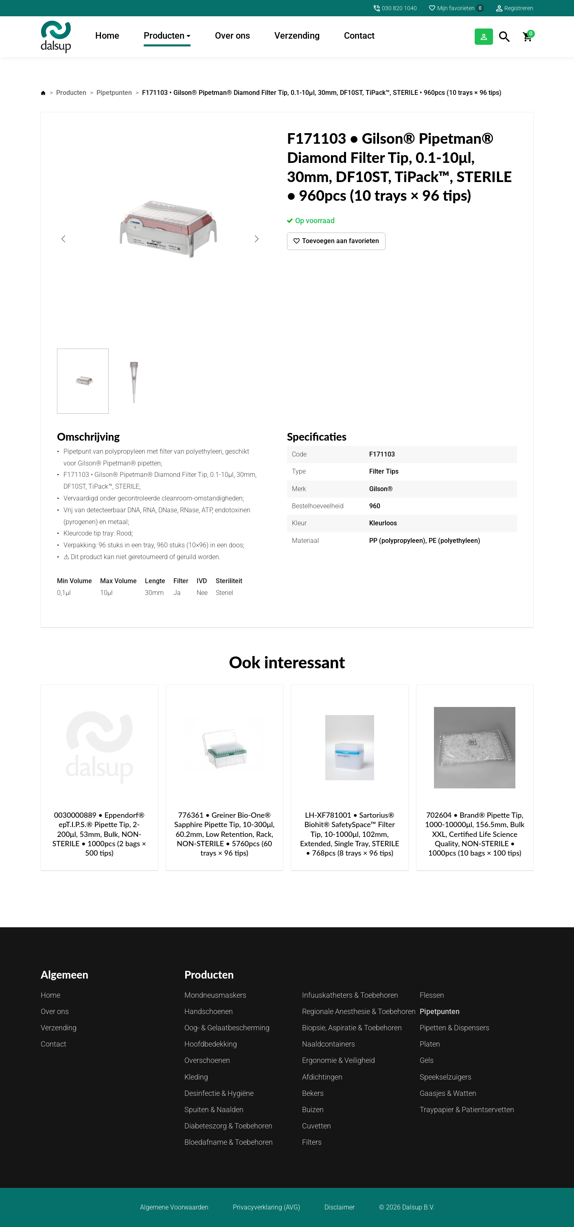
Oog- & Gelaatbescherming (226, 1027)
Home (107, 36)
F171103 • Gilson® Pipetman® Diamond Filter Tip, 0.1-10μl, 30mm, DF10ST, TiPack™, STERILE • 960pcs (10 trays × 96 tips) (322, 93)
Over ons (232, 36)
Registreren (518, 8)
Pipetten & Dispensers (454, 1027)
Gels (427, 1060)
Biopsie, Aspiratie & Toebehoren (352, 1027)
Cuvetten (316, 1126)
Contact (359, 36)
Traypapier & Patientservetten (467, 1109)
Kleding (196, 1077)
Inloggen (472, 36)
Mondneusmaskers (215, 995)
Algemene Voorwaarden (174, 1207)
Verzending (297, 36)
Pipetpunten (114, 93)
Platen (430, 1044)
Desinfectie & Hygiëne (219, 1093)
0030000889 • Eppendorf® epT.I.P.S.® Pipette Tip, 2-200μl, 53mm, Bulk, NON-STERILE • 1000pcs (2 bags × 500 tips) (99, 834)
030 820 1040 (399, 8)
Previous (63, 239)
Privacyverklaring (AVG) (266, 1207)
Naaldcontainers (328, 1044)
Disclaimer (339, 1207)
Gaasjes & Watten (448, 1093)
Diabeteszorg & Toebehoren (228, 1126)
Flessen (432, 995)
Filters (312, 1142)
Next (256, 239)
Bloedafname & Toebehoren (228, 1142)
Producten (164, 36)
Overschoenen (207, 1060)
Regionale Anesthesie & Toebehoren (359, 1011)
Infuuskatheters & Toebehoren (350, 995)
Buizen (313, 1109)
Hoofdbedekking (210, 1044)
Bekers (313, 1093)
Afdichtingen (322, 1077)
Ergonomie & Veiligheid (338, 1060)
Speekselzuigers (445, 1077)
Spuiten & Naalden (213, 1109)
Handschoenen (208, 1011)
